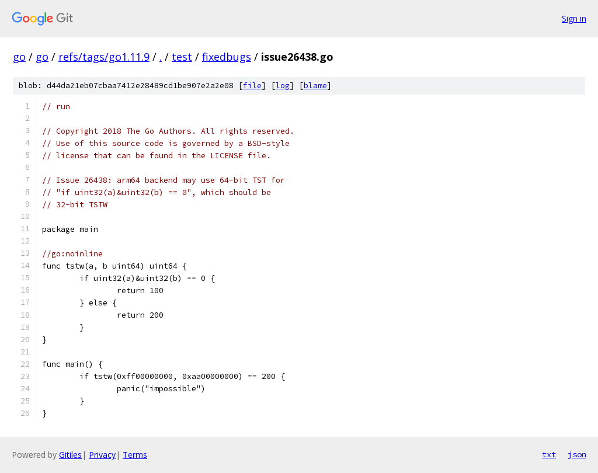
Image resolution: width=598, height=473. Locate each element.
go (19, 57)
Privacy (102, 454)
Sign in (574, 18)
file (252, 86)
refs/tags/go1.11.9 (104, 57)
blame (315, 86)
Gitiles (70, 454)
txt (549, 454)
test (182, 57)
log (283, 86)
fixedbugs (226, 57)
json (577, 454)
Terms (135, 454)
